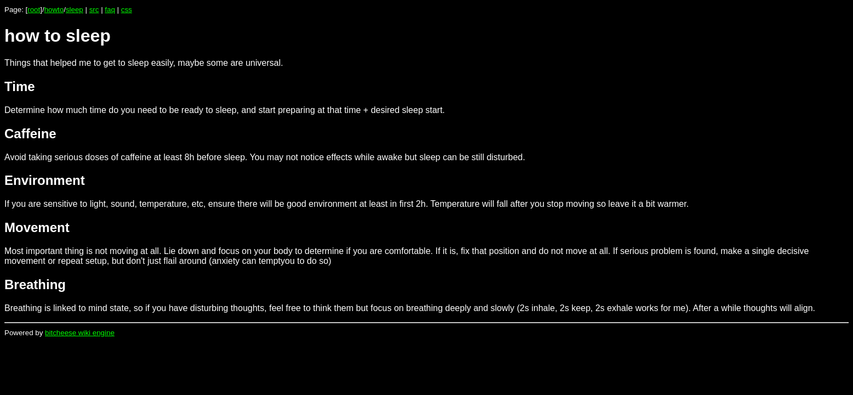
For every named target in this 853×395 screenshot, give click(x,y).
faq (110, 9)
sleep (74, 9)
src (94, 9)
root (33, 9)
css (126, 9)
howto (54, 9)
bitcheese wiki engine (80, 333)
